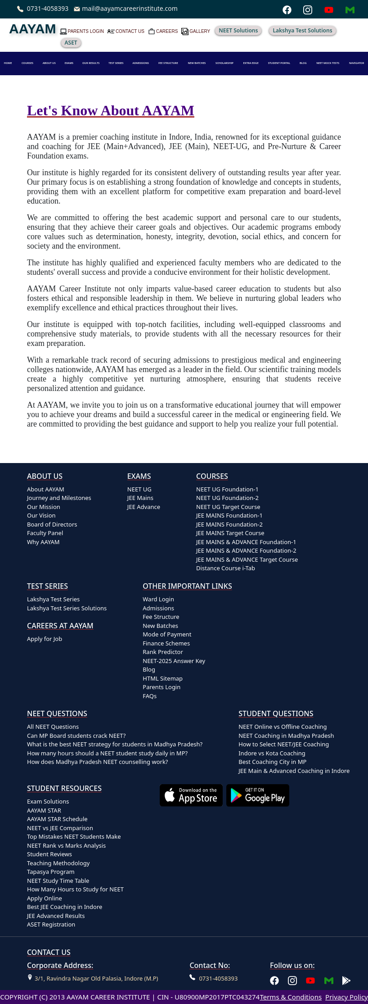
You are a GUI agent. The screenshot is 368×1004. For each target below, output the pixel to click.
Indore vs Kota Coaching (271, 753)
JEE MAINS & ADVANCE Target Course (247, 559)
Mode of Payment (167, 634)
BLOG (303, 63)
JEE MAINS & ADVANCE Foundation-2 (246, 550)
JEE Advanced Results (56, 916)
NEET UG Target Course (228, 507)
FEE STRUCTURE (168, 63)
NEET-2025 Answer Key (174, 661)
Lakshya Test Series (53, 599)
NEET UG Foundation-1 (227, 489)
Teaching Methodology (58, 863)
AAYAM (32, 28)
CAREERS (167, 31)
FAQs (150, 696)
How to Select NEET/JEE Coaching (283, 744)
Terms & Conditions (291, 996)
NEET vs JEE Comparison (60, 828)
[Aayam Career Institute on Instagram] (292, 980)
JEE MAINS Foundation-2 (229, 524)
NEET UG (139, 489)
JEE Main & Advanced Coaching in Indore (294, 771)
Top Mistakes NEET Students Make (74, 836)
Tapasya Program (51, 872)
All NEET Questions (53, 726)
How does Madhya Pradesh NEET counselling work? (97, 762)
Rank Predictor (163, 652)
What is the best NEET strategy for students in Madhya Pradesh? (114, 744)
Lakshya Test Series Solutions (67, 608)
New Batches (160, 626)
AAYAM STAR (44, 810)
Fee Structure (161, 617)
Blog (149, 669)
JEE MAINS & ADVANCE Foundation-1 (246, 542)
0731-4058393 (48, 8)
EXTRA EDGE (251, 63)
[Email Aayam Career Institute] (328, 980)
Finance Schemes (166, 643)
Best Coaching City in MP (272, 762)
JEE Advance (143, 507)
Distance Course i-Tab (225, 568)
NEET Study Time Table (58, 881)
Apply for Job (44, 639)
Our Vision (41, 515)
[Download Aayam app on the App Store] (193, 856)
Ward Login (158, 599)
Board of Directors (52, 524)
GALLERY (199, 31)
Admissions (158, 608)
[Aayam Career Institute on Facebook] (274, 980)
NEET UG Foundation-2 (227, 498)
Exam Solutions (48, 801)
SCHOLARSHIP (224, 63)
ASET (71, 42)
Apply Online (44, 898)
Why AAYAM (43, 542)
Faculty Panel (45, 533)
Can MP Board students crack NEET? (76, 735)
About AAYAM (45, 489)
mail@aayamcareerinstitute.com (130, 8)
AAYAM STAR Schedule (57, 819)
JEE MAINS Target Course (230, 533)
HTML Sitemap (163, 678)
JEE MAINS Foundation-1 (229, 515)
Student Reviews (49, 854)
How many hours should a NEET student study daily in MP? (107, 753)
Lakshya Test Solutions (302, 30)
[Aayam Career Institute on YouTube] (310, 980)
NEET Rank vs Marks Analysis (66, 845)
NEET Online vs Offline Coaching (282, 726)
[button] (49, 63)
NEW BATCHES (197, 63)
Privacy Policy (346, 996)
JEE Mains (140, 498)
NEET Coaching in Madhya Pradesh (286, 735)
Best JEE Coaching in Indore (64, 907)
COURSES (27, 63)
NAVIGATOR (356, 63)
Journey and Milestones (59, 498)
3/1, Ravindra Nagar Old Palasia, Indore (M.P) (96, 978)
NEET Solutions (238, 30)
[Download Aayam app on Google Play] (259, 856)
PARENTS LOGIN (86, 31)
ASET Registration (51, 924)
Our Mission (43, 507)
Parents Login (161, 687)
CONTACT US (130, 31)
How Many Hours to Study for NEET (75, 889)
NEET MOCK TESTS (327, 63)
